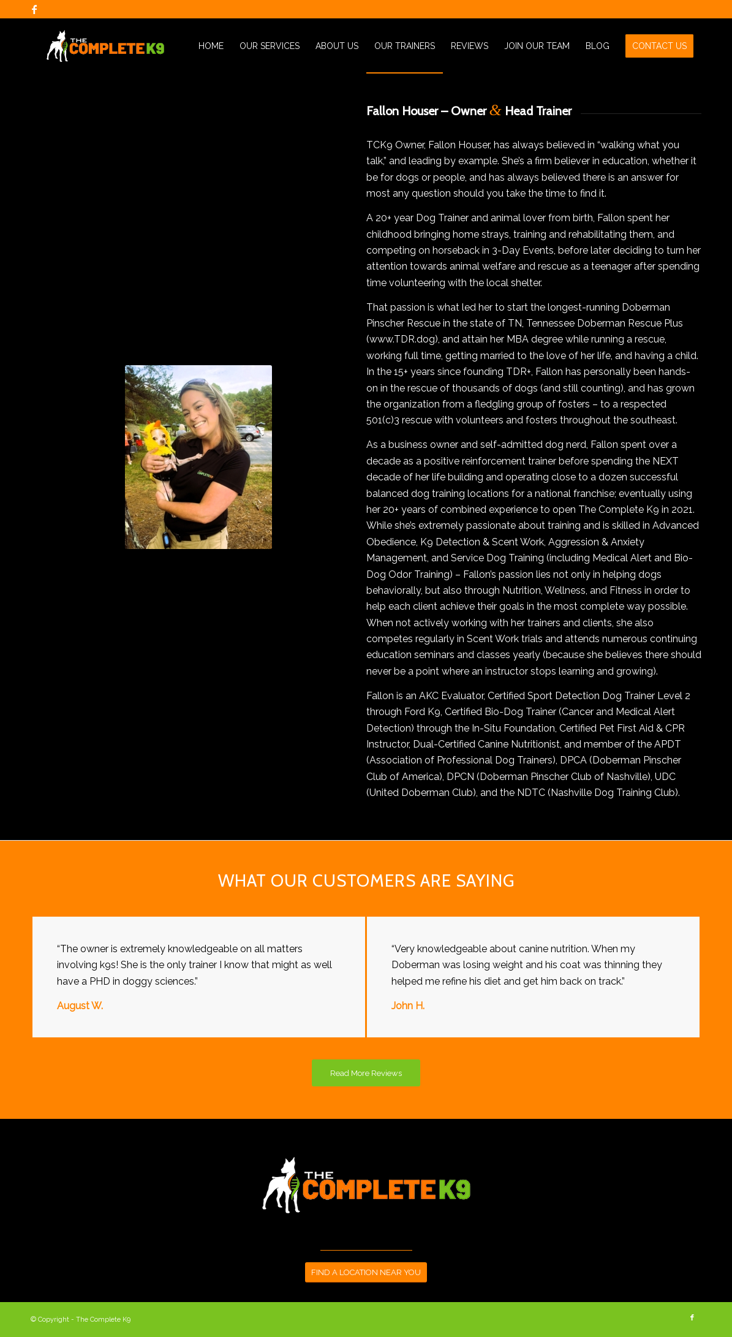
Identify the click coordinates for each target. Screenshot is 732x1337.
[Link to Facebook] (34, 9)
